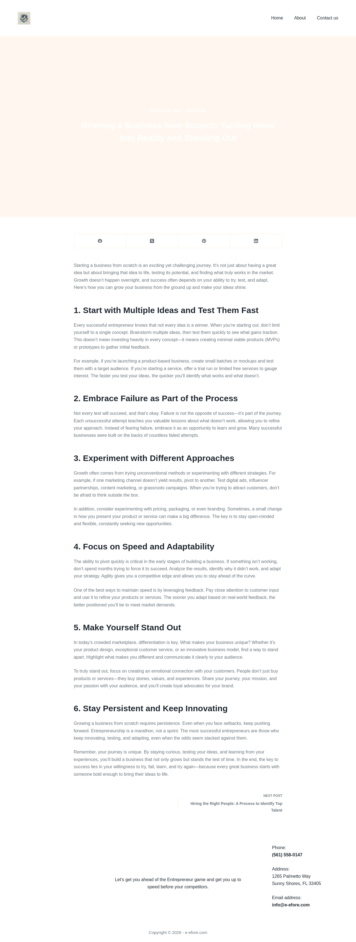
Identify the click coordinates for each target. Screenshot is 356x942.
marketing (196, 111)
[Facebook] (100, 241)
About (300, 18)
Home (277, 18)
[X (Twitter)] (152, 241)
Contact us (327, 18)
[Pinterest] (204, 241)
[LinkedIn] (256, 241)
